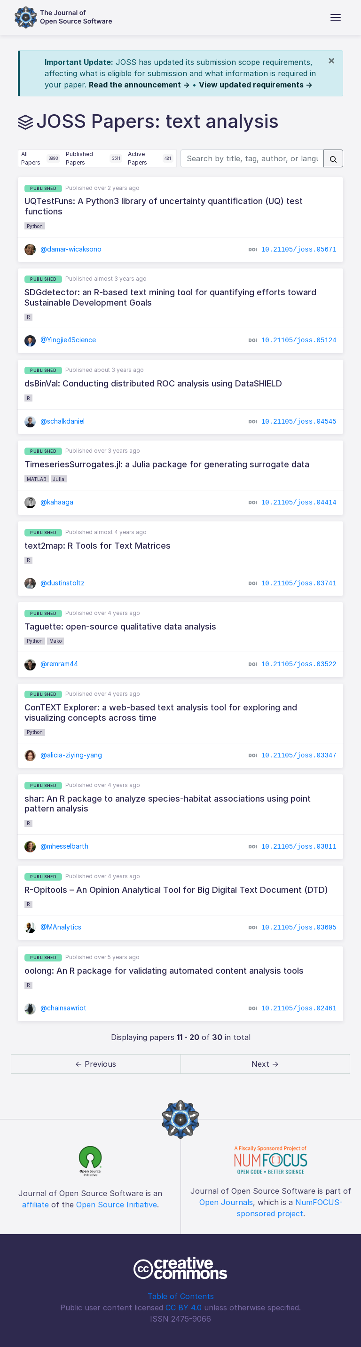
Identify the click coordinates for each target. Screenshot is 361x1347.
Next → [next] (265, 1064)
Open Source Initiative (116, 1204)
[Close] (331, 60)
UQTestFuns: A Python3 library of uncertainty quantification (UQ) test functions (163, 206)
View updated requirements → (256, 84)
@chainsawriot (55, 1008)
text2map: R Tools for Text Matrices (97, 546)
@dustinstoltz (54, 583)
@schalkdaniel (54, 421)
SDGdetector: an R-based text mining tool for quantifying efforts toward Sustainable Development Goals (170, 297)
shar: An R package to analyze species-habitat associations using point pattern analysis (167, 804)
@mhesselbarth (56, 846)
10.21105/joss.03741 (299, 583)
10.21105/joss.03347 (299, 755)
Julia (58, 479)
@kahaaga (48, 502)
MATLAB (37, 479)
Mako (55, 641)
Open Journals (226, 1202)
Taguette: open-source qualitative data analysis (120, 626)
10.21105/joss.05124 (299, 340)
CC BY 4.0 (183, 1307)
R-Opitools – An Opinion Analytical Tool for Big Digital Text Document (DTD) (176, 890)
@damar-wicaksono (63, 249)
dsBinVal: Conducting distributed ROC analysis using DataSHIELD (153, 383)
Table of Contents (181, 1296)
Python (35, 226)
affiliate (35, 1204)
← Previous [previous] (95, 1064)
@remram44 (51, 664)
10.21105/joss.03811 (299, 847)
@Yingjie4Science (60, 340)
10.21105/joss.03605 (299, 927)
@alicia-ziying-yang (63, 755)
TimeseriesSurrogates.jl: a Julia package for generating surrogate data (166, 464)
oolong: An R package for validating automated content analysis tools (164, 971)
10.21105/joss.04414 (299, 502)
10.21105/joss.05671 (299, 249)
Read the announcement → (139, 84)
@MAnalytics (52, 927)
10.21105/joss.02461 (299, 1008)
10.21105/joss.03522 (299, 664)
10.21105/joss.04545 (299, 421)
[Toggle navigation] (335, 17)
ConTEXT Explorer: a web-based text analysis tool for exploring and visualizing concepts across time (160, 712)
